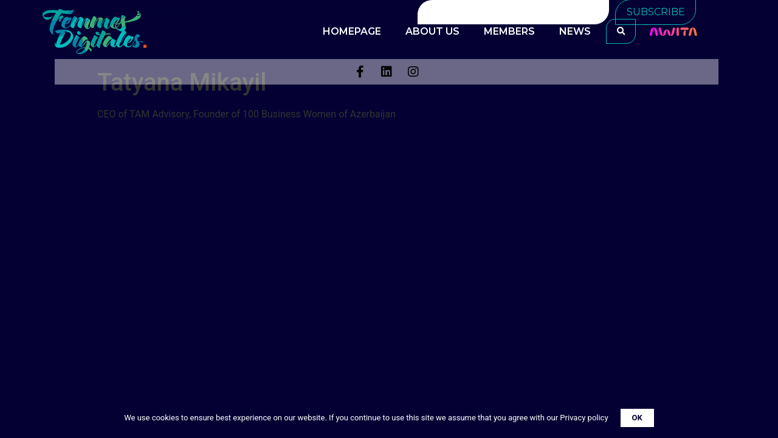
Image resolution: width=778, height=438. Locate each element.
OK (637, 417)
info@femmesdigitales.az (137, 12)
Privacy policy (584, 417)
